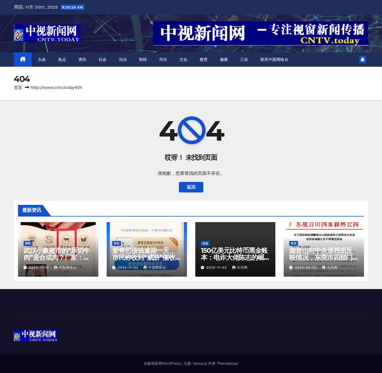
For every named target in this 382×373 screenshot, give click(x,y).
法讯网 (240, 267)
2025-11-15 (39, 267)
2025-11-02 (129, 267)
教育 (204, 59)
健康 (224, 59)
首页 (18, 87)
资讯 (82, 59)
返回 (191, 187)
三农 (244, 59)
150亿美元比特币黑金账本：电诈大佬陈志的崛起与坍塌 (234, 257)
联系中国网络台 (274, 59)
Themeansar (228, 363)
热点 (62, 59)
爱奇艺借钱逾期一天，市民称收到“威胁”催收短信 (146, 257)
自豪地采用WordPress (163, 363)
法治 (123, 59)
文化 (184, 59)
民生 (163, 59)
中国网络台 (65, 267)
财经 (143, 59)
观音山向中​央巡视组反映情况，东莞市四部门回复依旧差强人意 (320, 257)
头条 (42, 59)
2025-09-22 (306, 267)
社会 (103, 59)
